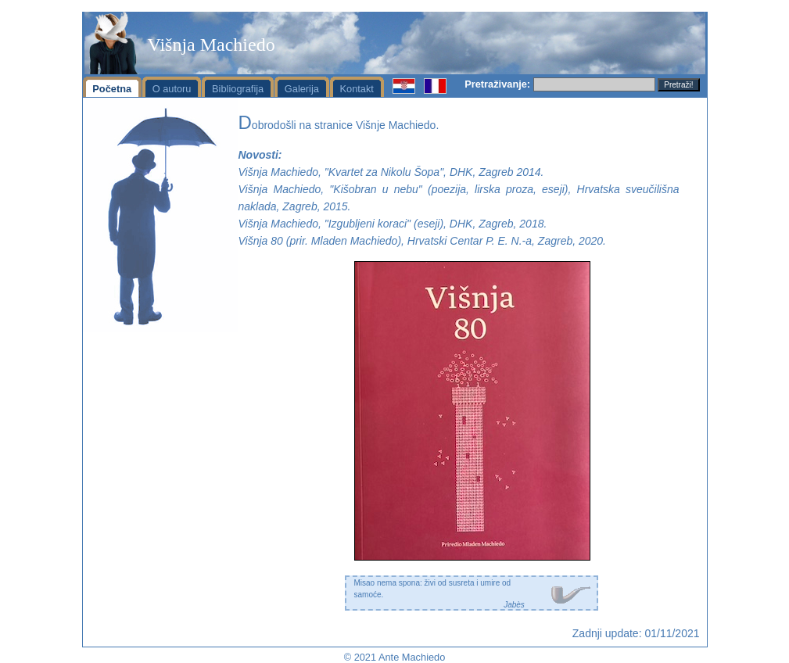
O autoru (172, 89)
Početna (111, 89)
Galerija (302, 89)
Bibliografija (238, 89)
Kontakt (357, 89)
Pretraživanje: (497, 84)
